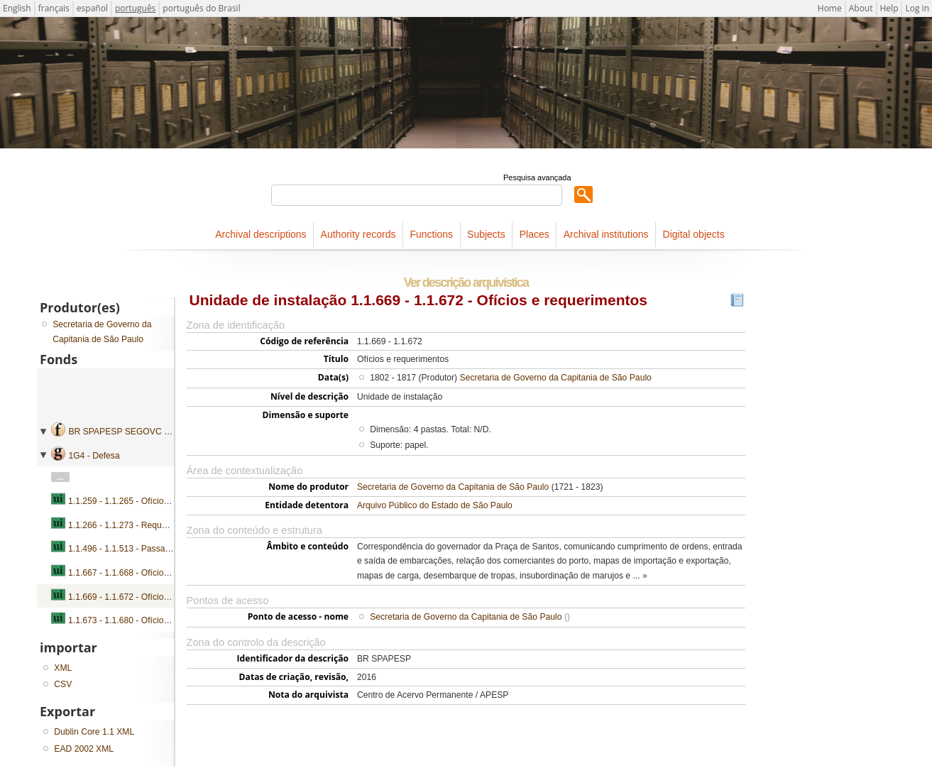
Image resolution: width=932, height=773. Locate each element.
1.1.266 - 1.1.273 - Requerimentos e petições (154, 525)
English (17, 8)
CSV (63, 684)
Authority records (358, 234)
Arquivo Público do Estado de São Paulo (434, 505)
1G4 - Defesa (93, 456)
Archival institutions (606, 234)
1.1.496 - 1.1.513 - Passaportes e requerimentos (161, 549)
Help (889, 8)
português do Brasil (201, 8)
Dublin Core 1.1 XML (94, 732)
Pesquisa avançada (537, 177)
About (861, 8)
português (135, 8)
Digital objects (694, 234)
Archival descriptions (260, 234)
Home (830, 8)
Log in (917, 8)
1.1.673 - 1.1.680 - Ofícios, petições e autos (152, 620)
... (60, 477)
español (92, 8)
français (54, 8)
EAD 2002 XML (84, 749)
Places (534, 234)
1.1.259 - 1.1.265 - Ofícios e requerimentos (150, 501)
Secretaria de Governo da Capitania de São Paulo (556, 378)
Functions (431, 234)
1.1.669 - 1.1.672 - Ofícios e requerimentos (150, 597)
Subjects (486, 234)
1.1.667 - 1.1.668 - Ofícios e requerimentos (150, 573)
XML (63, 668)
